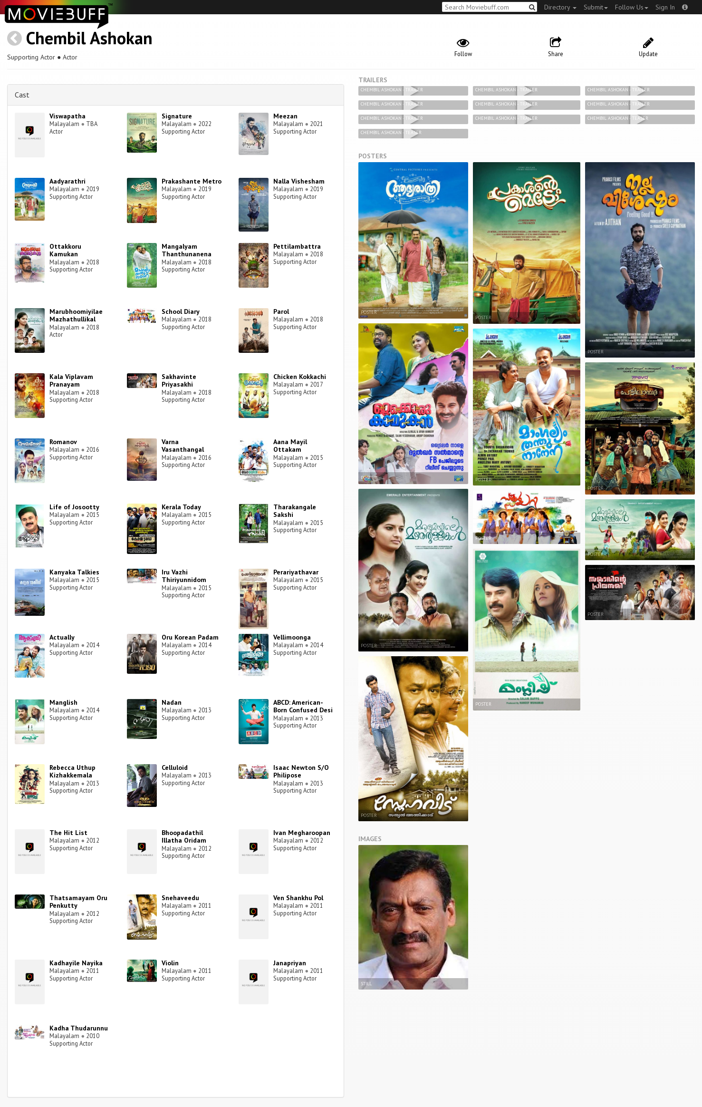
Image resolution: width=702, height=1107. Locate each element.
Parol (281, 311)
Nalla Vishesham (299, 181)
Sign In (665, 7)
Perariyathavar (295, 572)
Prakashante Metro (191, 181)
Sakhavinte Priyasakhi (179, 380)
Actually (62, 637)
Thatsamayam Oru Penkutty (78, 901)
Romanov (63, 441)
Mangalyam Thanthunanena (187, 250)
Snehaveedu (180, 897)
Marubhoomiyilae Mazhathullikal (76, 315)
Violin (170, 963)
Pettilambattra (297, 246)
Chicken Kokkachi (299, 376)
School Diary (181, 311)
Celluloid (175, 767)
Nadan (172, 702)
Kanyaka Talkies (74, 572)
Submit (596, 7)
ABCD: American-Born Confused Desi (303, 706)
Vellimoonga (292, 637)
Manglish (63, 702)
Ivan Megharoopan (301, 832)
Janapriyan (289, 963)
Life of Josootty (74, 507)
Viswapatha (67, 116)
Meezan (285, 116)
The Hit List (68, 832)
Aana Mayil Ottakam (290, 445)
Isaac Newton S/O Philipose (301, 771)
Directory (560, 7)
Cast (22, 94)
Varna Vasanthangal (183, 445)
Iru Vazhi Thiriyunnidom (184, 576)
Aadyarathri (67, 181)
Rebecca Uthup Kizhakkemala (72, 771)
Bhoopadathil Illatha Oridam (184, 836)
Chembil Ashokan (89, 38)
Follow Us (631, 7)
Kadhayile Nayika (76, 963)
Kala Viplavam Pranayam (71, 380)
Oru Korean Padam (190, 637)
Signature (177, 116)
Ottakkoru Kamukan (65, 250)
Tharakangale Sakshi (294, 511)
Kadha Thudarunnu (78, 1028)
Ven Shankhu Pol (298, 897)
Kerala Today (181, 507)
